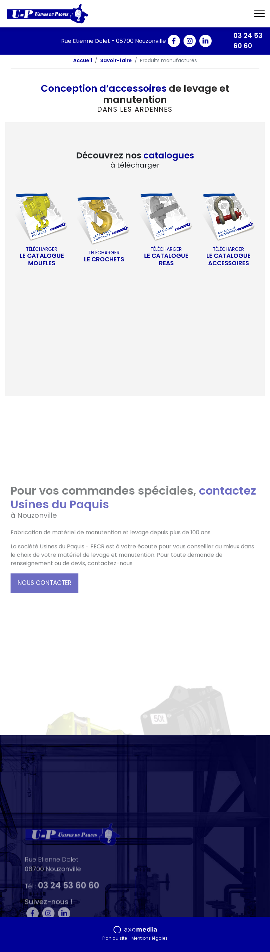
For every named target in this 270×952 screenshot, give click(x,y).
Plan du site (114, 938)
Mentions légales (149, 938)
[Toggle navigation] (259, 13)
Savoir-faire (116, 60)
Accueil (82, 60)
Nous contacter (44, 617)
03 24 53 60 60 (248, 41)
